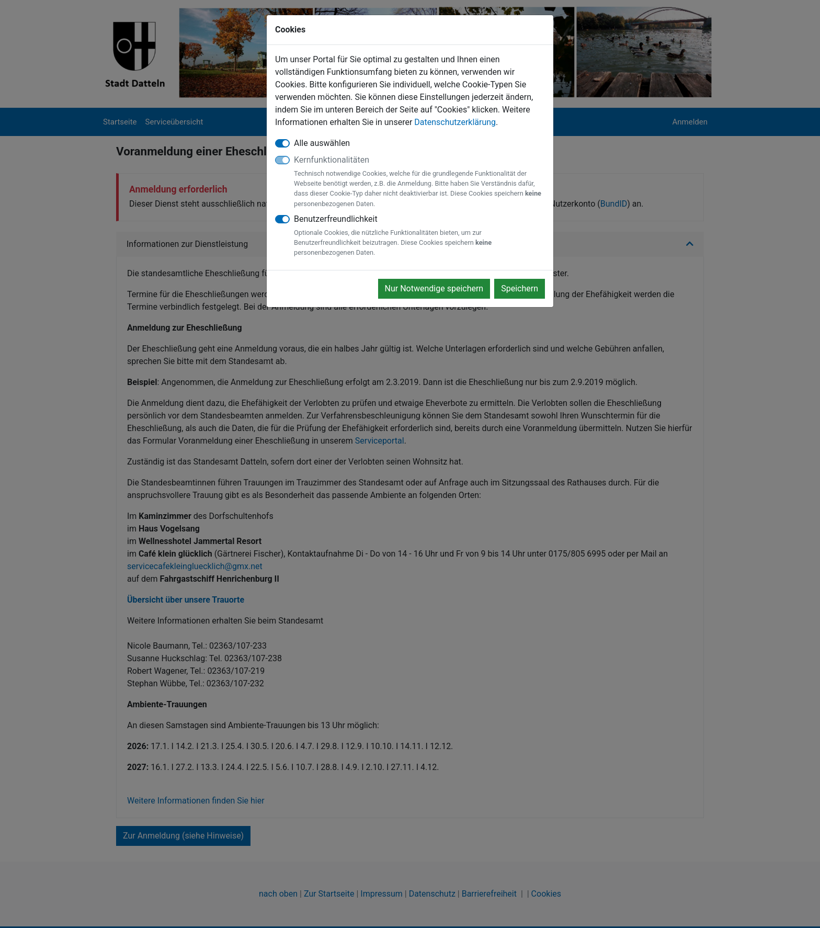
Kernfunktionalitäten (419, 182)
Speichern (519, 288)
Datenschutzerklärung (455, 122)
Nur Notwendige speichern (434, 288)
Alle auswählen (322, 143)
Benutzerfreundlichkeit (419, 236)
